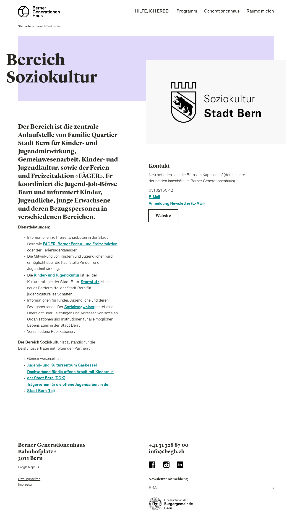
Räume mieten (260, 11)
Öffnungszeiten (29, 479)
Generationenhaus (222, 11)
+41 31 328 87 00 (168, 445)
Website (163, 215)
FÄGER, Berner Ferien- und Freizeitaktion (80, 244)
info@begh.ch (167, 451)
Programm (187, 11)
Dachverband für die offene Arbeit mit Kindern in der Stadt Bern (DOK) (70, 375)
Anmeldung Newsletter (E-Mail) (177, 203)
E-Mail (154, 197)
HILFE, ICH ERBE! (152, 11)
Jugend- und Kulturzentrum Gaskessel (62, 365)
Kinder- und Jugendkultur (56, 275)
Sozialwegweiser (79, 307)
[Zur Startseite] (39, 11)
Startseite (24, 26)
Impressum (26, 485)
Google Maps (28, 467)
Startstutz (90, 282)
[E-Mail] (210, 488)
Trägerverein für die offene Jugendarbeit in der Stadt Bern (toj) (68, 387)
